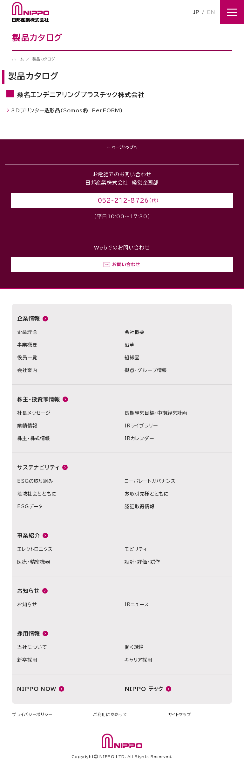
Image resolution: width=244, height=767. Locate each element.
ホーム (18, 59)
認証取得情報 (140, 506)
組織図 (132, 357)
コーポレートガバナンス (150, 481)
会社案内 (27, 370)
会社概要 (135, 332)
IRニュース (137, 604)
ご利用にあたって (110, 715)
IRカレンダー (139, 438)
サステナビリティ (38, 467)
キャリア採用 (138, 660)
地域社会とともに (36, 493)
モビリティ (136, 549)
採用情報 (28, 633)
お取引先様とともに (147, 493)
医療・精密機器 (33, 561)
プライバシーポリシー (32, 715)
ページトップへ (125, 147)
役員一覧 (27, 357)
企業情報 (28, 318)
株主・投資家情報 (38, 399)
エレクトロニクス (34, 549)
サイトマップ (179, 715)
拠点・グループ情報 (146, 370)
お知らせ (28, 591)
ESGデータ (30, 506)
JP (196, 12)
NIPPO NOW (36, 689)
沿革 (130, 344)
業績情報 (27, 425)
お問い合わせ (126, 264)
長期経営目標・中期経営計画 (156, 413)
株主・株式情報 (33, 438)
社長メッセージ (33, 413)
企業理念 (27, 332)
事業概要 (27, 344)
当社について (32, 647)
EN (211, 12)
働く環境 (134, 647)
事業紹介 (28, 535)
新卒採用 (27, 660)
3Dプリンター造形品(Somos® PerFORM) (67, 110)
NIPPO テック (144, 689)
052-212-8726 (123, 200)
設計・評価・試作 (142, 561)
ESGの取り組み (35, 481)
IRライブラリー (141, 425)
